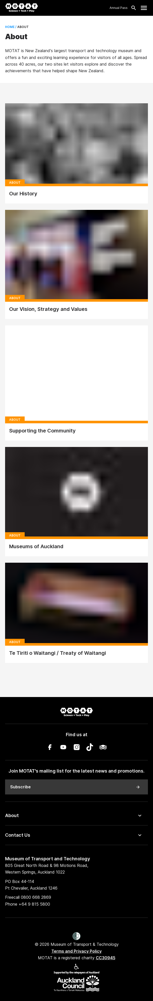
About (12, 815)
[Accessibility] (76, 967)
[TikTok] (90, 748)
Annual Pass (119, 8)
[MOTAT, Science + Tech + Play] (21, 7)
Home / (11, 27)
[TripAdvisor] (103, 748)
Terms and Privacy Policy (76, 951)
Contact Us (17, 835)
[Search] (132, 8)
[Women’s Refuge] (77, 936)
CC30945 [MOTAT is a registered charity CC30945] (105, 957)
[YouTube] (63, 748)
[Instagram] (76, 748)
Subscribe (75, 786)
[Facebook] (50, 748)
